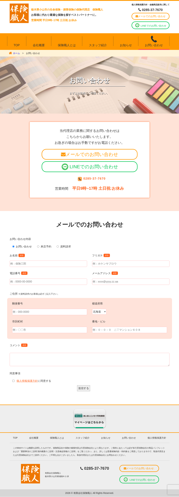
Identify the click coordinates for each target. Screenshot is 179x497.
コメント (15, 345)
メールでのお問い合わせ (151, 16)
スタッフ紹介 (98, 44)
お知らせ (126, 44)
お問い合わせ (154, 44)
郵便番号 (17, 303)
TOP (17, 44)
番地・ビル (98, 321)
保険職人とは (67, 44)
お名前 (14, 255)
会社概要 (39, 44)
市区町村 (17, 321)
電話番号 (15, 273)
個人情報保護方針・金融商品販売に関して (151, 4)
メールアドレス (101, 273)
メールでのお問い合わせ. (139, 468)
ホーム (16, 52)
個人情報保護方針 (27, 381)
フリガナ (97, 255)
